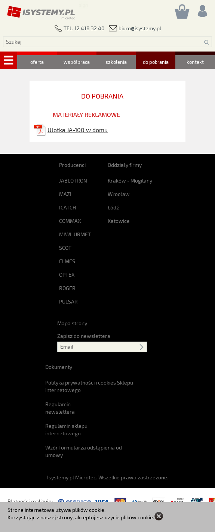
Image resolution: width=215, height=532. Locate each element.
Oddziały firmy (125, 165)
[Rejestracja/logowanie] (202, 9)
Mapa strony (72, 323)
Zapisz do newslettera (83, 336)
